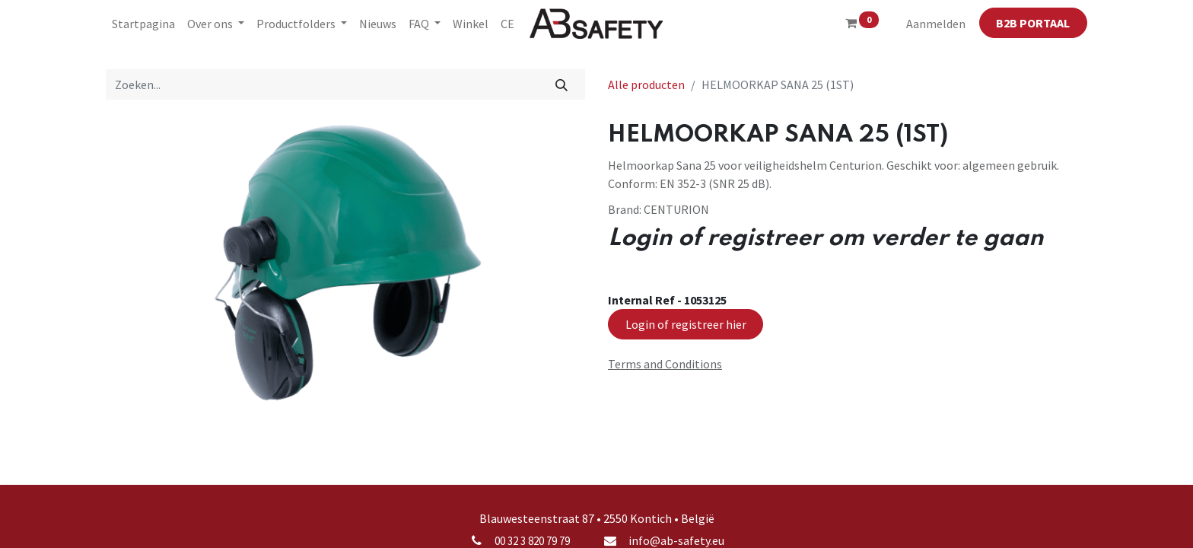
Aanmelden (936, 23)
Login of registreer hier (685, 324)
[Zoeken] (562, 84)
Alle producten (646, 84)
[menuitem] (143, 23)
